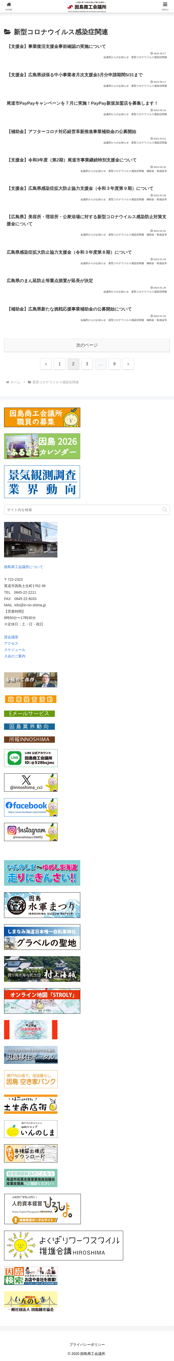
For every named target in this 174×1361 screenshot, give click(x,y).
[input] (87, 510)
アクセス (11, 643)
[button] (164, 510)
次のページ (87, 345)
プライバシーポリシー (87, 1344)
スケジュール (14, 650)
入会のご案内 (14, 656)
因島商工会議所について (23, 567)
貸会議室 (11, 637)
